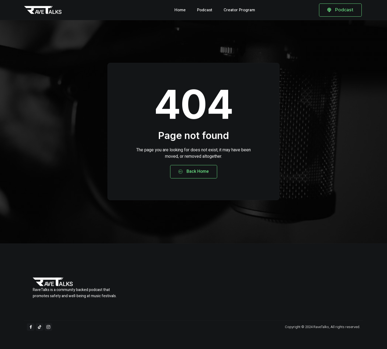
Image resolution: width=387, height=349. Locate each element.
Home (180, 10)
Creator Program (239, 10)
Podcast (204, 10)
